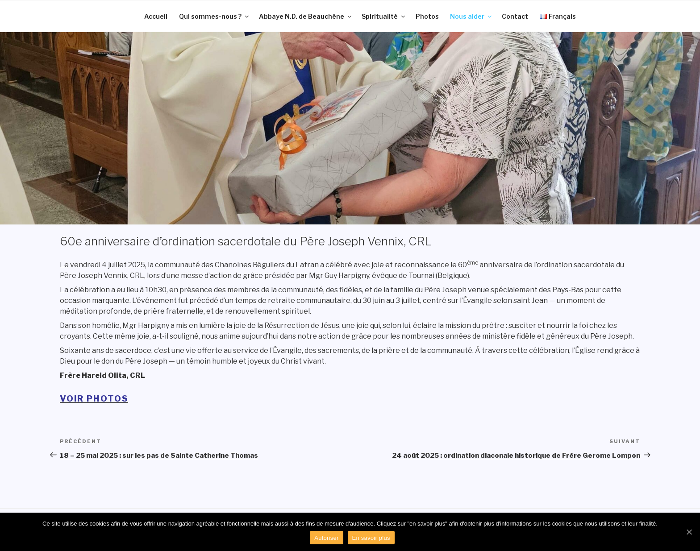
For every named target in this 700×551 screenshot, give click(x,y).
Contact (515, 16)
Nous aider (471, 16)
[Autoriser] (688, 531)
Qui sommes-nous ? (214, 16)
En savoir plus (371, 537)
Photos (427, 16)
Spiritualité (384, 16)
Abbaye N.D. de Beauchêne (306, 16)
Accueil (155, 16)
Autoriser (326, 537)
